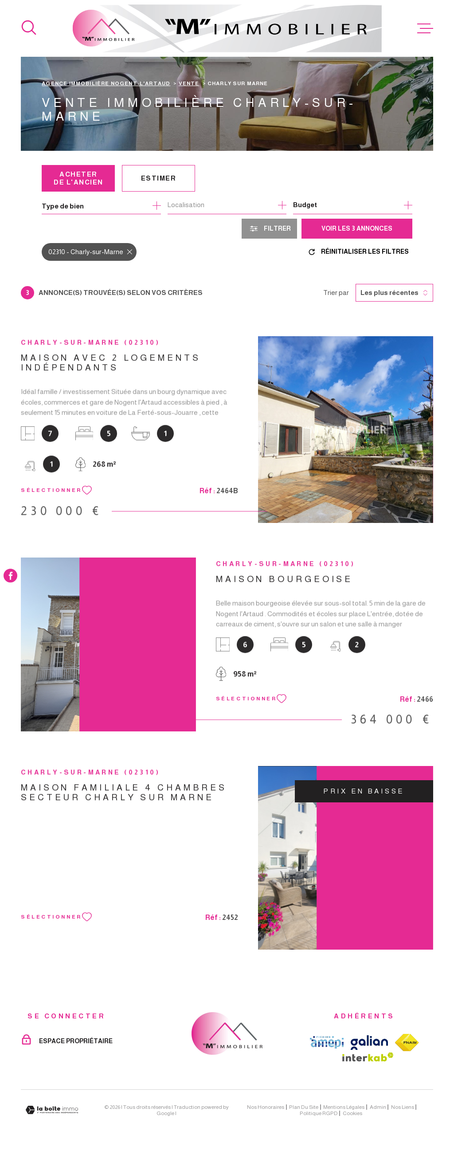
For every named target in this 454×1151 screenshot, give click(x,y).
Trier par (336, 292)
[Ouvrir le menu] (425, 28)
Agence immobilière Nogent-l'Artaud (106, 83)
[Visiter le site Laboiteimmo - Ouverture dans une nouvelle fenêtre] (52, 1110)
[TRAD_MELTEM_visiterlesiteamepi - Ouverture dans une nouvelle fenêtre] (327, 1042)
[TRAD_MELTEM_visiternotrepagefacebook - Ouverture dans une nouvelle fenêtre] (10, 575)
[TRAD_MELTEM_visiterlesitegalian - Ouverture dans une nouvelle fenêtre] (369, 1042)
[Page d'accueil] (227, 28)
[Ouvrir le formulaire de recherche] (269, 229)
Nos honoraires (265, 1107)
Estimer (158, 178)
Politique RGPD (319, 1113)
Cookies (352, 1113)
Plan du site (303, 1107)
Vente (189, 83)
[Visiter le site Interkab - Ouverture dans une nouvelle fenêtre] (368, 1057)
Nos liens (402, 1107)
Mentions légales (343, 1107)
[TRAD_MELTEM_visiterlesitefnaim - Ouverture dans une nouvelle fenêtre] (407, 1042)
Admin (378, 1107)
